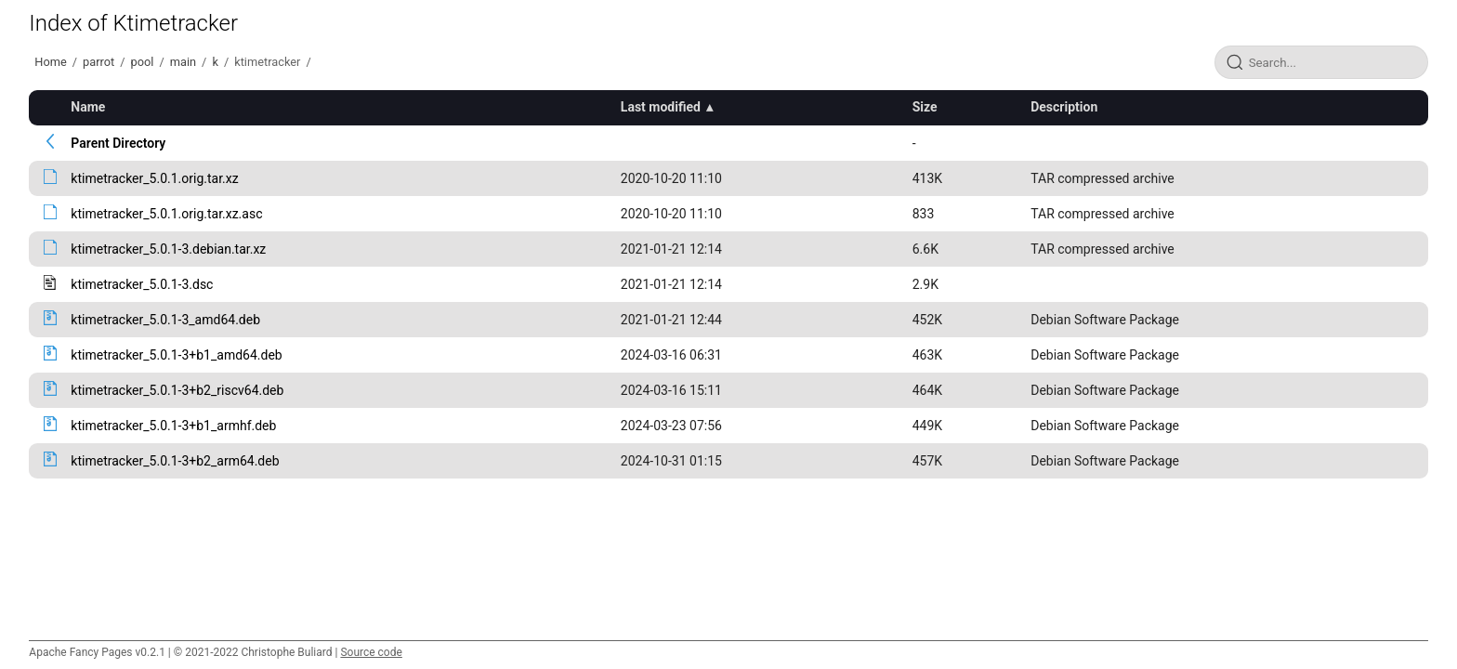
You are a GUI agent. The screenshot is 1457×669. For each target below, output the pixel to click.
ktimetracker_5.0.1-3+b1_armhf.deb (173, 425)
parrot (98, 62)
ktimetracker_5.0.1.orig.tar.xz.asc (166, 213)
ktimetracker (267, 62)
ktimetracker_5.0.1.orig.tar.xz (154, 178)
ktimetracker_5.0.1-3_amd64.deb (165, 319)
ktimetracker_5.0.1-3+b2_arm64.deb (175, 460)
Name (88, 106)
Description (1063, 106)
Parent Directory (118, 143)
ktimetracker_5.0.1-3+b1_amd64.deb (176, 355)
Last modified (661, 106)
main (183, 62)
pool (142, 62)
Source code (370, 652)
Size (925, 106)
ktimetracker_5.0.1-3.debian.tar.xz (168, 249)
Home (50, 62)
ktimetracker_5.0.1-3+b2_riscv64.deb (177, 390)
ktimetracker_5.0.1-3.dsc (142, 284)
